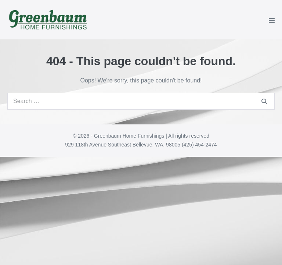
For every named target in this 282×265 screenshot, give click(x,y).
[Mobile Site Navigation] (272, 20)
